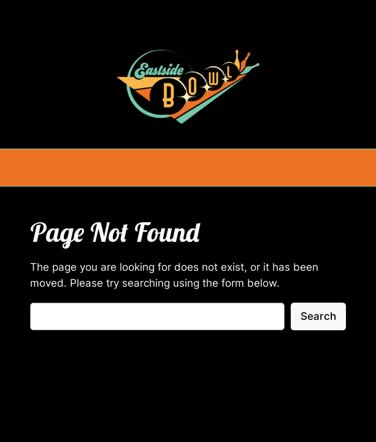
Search (318, 316)
